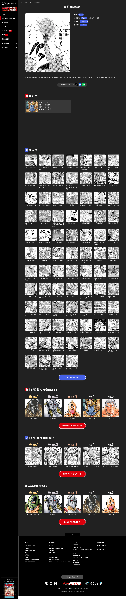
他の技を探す (72, 378)
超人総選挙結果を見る (72, 525)
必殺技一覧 (28, 2)
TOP (21, 2)
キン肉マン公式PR (72, 580)
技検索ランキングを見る (72, 477)
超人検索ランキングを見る (72, 426)
